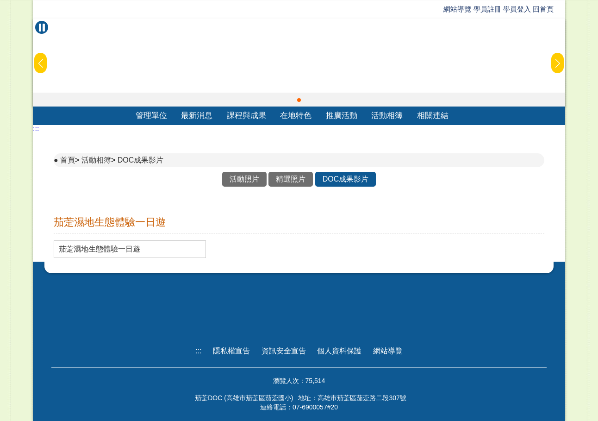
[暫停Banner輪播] (41, 27)
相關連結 (432, 115)
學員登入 (517, 9)
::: (36, 128)
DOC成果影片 (141, 160)
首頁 (67, 160)
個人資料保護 (339, 351)
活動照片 (244, 179)
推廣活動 (341, 115)
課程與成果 (246, 115)
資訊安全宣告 (284, 351)
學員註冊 (487, 9)
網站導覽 (457, 9)
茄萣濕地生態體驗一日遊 (99, 249)
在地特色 (295, 115)
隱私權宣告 (231, 351)
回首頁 (543, 9)
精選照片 (290, 179)
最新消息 (196, 115)
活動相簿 (387, 115)
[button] (299, 100)
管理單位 (151, 115)
